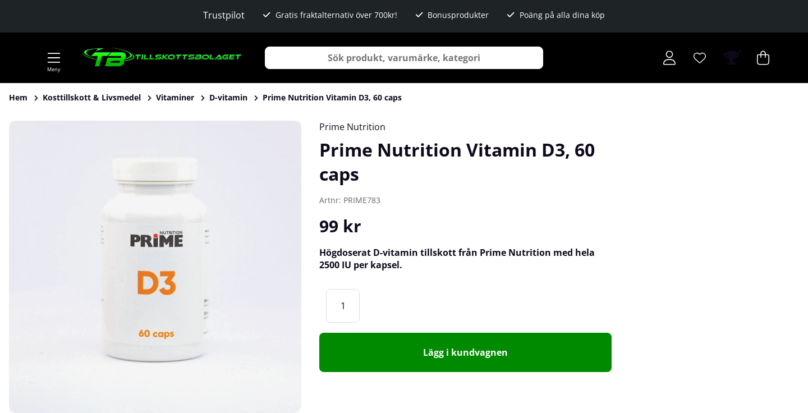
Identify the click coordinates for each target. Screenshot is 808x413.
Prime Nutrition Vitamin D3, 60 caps (332, 97)
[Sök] (404, 58)
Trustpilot (224, 15)
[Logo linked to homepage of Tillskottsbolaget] (162, 58)
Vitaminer (175, 97)
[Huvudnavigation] (54, 58)
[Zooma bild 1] (155, 267)
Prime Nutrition (352, 127)
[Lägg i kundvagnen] (465, 352)
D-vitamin (228, 97)
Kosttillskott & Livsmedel (92, 97)
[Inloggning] (669, 58)
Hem (18, 97)
